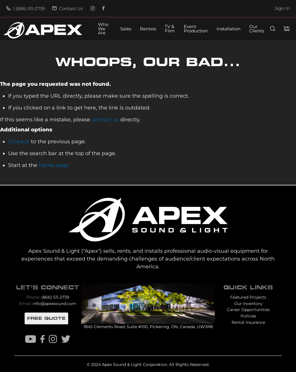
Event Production (196, 29)
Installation (228, 29)
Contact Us (67, 8)
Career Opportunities (248, 309)
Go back (18, 141)
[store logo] (42, 30)
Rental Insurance (248, 322)
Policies (248, 316)
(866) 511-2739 (55, 297)
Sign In (282, 8)
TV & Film (170, 29)
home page (54, 165)
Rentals (148, 29)
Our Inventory (248, 303)
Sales (125, 29)
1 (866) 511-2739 (25, 8)
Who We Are (103, 29)
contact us (105, 119)
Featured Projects (248, 297)
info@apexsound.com (54, 303)
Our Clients (256, 29)
